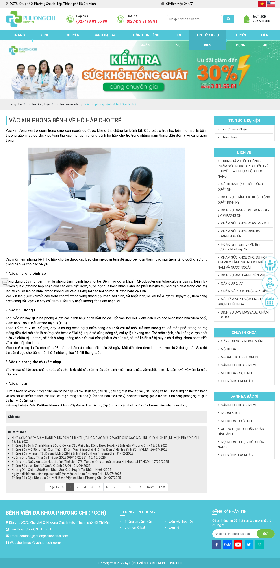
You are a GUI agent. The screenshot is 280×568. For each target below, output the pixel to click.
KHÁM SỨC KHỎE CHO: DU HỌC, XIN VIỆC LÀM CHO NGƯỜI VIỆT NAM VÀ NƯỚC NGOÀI (243, 262)
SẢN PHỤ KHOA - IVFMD (237, 365)
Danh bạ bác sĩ (105, 40)
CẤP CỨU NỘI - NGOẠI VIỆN (240, 341)
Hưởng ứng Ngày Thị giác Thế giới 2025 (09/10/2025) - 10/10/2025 (59, 457)
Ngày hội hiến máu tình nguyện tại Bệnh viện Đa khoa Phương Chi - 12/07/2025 (67, 474)
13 (130, 487)
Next (150, 487)
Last (162, 487)
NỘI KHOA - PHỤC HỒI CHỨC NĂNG (241, 444)
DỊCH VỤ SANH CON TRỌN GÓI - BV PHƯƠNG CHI (243, 212)
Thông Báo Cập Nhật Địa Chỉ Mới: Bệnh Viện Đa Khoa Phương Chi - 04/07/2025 (66, 478)
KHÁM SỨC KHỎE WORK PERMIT (243, 223)
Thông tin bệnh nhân (145, 40)
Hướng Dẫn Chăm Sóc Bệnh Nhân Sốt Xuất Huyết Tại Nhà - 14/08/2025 (61, 470)
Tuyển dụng (240, 40)
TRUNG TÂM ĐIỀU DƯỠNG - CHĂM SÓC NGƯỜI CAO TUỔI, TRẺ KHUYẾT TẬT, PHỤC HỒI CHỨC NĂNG (243, 168)
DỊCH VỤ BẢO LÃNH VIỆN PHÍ (241, 275)
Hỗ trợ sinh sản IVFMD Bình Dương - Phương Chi (239, 247)
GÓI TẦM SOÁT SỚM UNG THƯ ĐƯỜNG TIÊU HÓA (242, 302)
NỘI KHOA (227, 349)
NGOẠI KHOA (229, 413)
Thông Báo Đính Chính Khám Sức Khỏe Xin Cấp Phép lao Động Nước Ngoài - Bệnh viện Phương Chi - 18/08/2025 (90, 445)
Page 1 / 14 (56, 487)
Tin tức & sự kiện (207, 40)
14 (139, 487)
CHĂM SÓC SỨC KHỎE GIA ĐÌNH (243, 291)
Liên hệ (264, 40)
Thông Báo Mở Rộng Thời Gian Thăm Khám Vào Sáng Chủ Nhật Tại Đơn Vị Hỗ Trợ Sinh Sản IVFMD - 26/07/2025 (89, 449)
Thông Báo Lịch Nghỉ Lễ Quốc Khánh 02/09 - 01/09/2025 (51, 465)
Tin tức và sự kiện (232, 129)
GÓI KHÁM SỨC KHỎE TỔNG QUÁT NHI (240, 186)
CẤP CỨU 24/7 (230, 283)
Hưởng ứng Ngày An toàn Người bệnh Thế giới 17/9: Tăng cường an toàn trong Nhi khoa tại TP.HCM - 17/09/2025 (90, 461)
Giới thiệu (44, 40)
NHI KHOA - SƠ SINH (235, 373)
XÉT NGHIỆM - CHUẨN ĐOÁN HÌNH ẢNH (241, 431)
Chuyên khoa (72, 40)
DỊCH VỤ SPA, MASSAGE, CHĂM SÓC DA (243, 315)
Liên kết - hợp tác (181, 521)
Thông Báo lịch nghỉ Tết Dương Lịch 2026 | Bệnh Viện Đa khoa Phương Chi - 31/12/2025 (72, 453)
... (122, 487)
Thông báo (227, 137)
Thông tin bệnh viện (138, 521)
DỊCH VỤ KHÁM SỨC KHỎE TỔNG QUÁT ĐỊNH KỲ (244, 199)
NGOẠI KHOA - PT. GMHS (238, 357)
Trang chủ (19, 40)
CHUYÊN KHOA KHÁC (235, 381)
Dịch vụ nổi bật (135, 527)
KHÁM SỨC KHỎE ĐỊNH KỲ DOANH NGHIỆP (239, 234)
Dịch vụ (178, 40)
